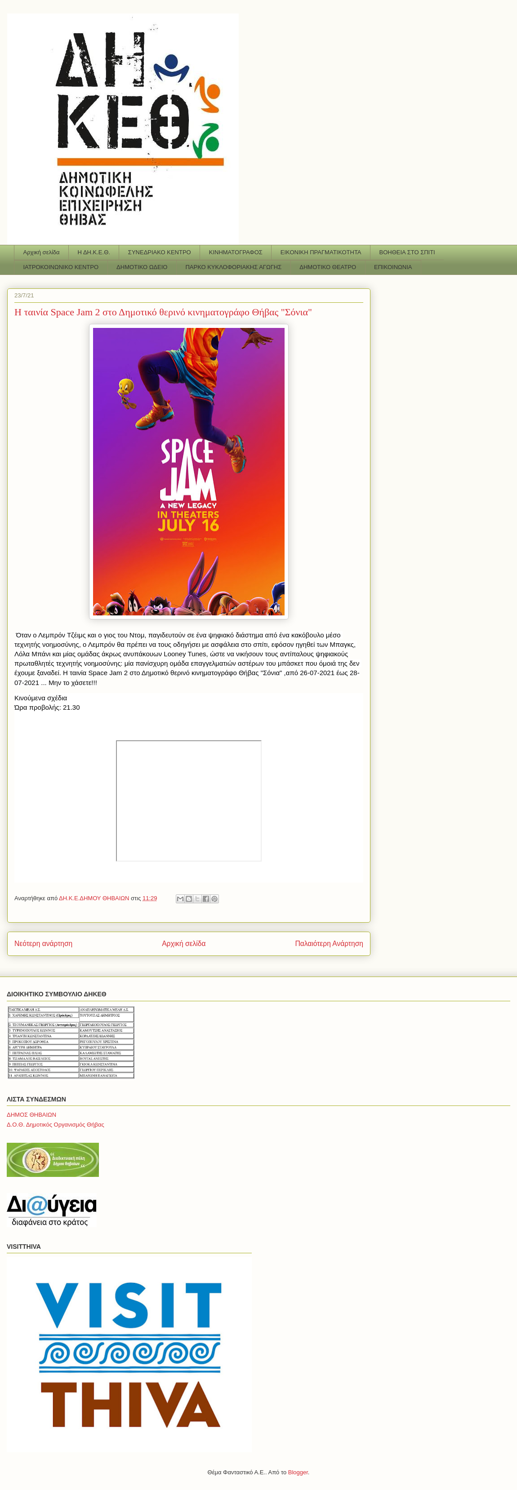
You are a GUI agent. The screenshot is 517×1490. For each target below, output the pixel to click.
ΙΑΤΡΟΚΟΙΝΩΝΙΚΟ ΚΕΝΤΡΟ (61, 267)
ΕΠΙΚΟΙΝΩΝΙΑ (393, 267)
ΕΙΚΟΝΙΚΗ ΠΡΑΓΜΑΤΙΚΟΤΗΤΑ (321, 252)
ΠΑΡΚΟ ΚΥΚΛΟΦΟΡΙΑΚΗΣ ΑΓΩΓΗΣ (233, 267)
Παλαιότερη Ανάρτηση (329, 943)
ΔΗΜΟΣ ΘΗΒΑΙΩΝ (31, 1114)
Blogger (298, 1472)
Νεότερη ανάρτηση (43, 943)
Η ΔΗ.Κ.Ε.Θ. (94, 252)
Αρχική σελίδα (41, 252)
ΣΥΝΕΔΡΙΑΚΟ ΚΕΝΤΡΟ (159, 252)
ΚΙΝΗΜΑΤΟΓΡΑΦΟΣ (236, 252)
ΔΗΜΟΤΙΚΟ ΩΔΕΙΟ (141, 267)
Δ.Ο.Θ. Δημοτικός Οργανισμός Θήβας (55, 1124)
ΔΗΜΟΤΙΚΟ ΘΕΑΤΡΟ (327, 267)
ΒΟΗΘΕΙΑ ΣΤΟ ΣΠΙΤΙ (407, 252)
